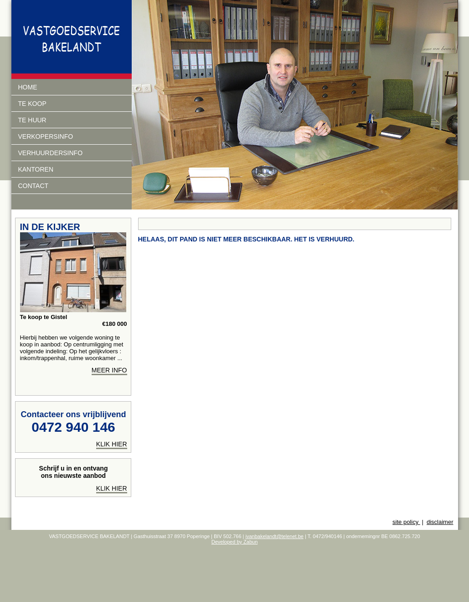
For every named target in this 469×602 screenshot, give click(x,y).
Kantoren (36, 169)
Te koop (32, 103)
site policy (406, 521)
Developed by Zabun (234, 541)
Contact (33, 185)
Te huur (32, 120)
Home (27, 87)
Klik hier (111, 488)
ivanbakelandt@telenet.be (275, 536)
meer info (109, 370)
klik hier (111, 444)
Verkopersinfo (45, 136)
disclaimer (440, 521)
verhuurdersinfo (50, 153)
